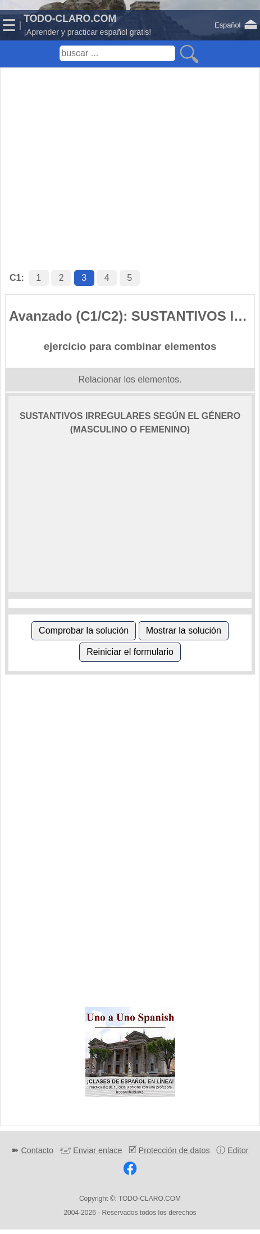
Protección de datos (174, 1150)
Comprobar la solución (84, 630)
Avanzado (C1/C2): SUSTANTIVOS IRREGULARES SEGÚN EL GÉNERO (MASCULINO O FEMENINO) (131, 316)
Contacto (37, 1150)
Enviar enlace (97, 1150)
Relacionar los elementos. (129, 379)
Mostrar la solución (183, 630)
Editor (238, 1150)
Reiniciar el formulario (130, 652)
